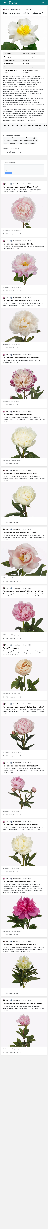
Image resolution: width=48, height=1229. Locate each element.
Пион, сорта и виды (9, 143)
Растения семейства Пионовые (12, 138)
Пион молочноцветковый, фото (28, 140)
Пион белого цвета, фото (30, 138)
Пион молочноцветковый (11, 140)
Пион (6, 9)
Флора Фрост (16, 9)
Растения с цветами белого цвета (26, 143)
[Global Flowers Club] (13, 2)
